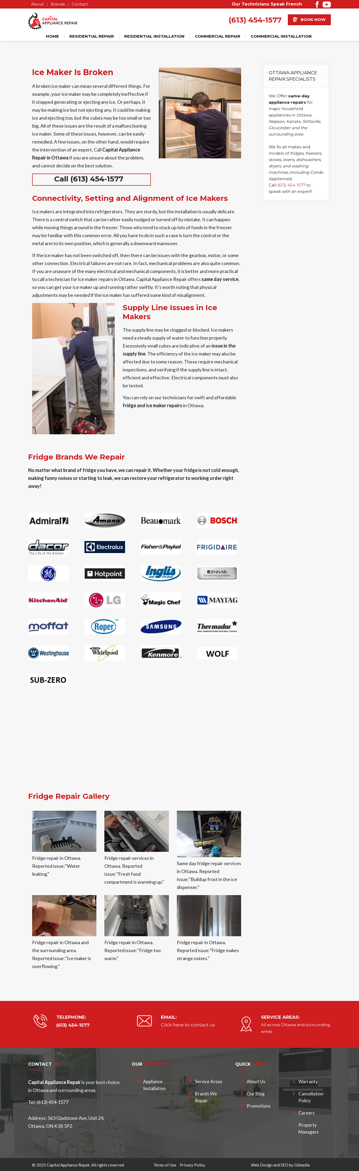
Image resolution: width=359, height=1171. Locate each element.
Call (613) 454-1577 (88, 178)
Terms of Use (164, 1165)
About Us (256, 1081)
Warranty (308, 1081)
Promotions (259, 1106)
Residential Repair (91, 36)
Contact (80, 4)
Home (52, 36)
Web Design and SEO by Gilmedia (280, 1165)
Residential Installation (154, 36)
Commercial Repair (217, 36)
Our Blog (256, 1093)
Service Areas (208, 1081)
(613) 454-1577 (255, 19)
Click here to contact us (188, 1024)
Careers (306, 1113)
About (37, 4)
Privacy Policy (192, 1165)
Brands (58, 4)
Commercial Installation (281, 36)
